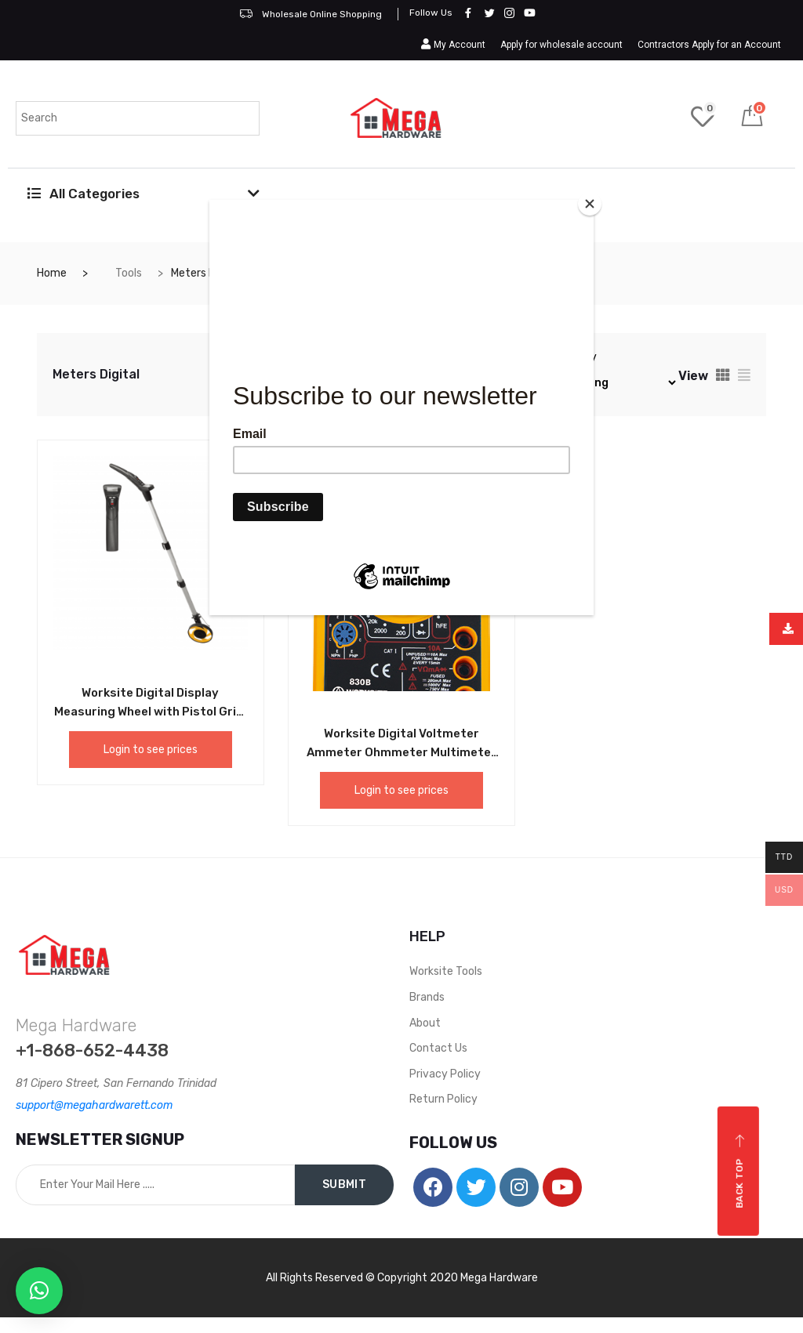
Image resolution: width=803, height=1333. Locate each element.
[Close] (589, 204)
